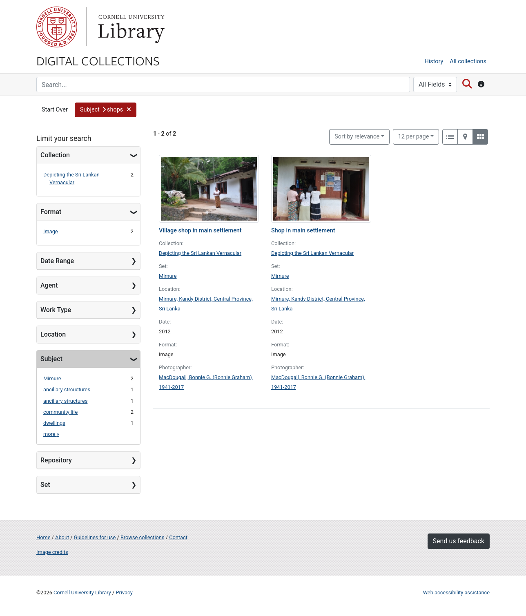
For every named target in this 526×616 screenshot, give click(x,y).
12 (413, 136)
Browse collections (142, 537)
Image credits (52, 552)
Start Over (55, 109)
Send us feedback (458, 541)
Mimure (52, 378)
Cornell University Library (82, 592)
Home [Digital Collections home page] (43, 537)
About (62, 537)
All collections (468, 61)
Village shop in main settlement (200, 230)
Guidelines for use (95, 537)
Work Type (55, 310)
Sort (356, 136)
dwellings (54, 423)
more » (51, 434)
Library (130, 27)
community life (60, 412)
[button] (106, 110)
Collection (55, 155)
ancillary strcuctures (66, 389)
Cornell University (56, 27)
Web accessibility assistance (456, 592)
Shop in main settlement (303, 230)
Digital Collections (98, 60)
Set (45, 485)
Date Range (57, 261)
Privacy (124, 592)
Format (50, 212)
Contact (178, 537)
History (434, 61)
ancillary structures (65, 401)
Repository (56, 460)
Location (53, 334)
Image (50, 231)
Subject (51, 359)
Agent (49, 285)
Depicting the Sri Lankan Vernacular (200, 253)
